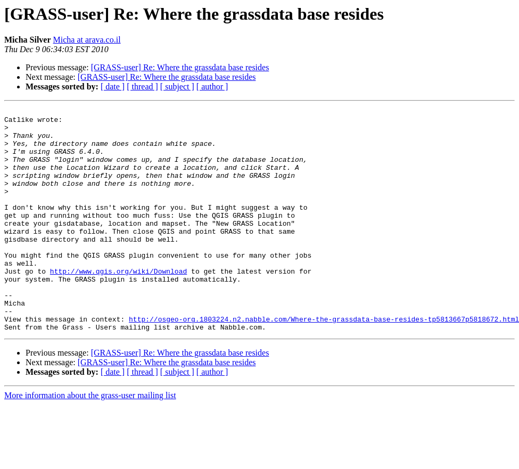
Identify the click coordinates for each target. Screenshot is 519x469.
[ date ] (113, 86)
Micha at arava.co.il (87, 39)
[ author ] (212, 86)
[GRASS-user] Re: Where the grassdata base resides (180, 67)
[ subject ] (177, 86)
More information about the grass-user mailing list (90, 440)
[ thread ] (142, 86)
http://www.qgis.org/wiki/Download (118, 304)
